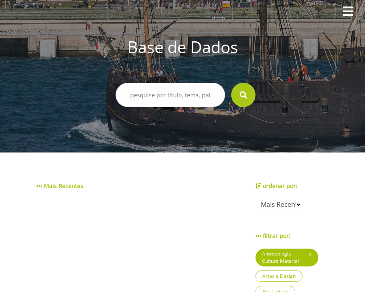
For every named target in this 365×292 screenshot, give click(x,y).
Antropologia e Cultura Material (287, 257)
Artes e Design (279, 276)
